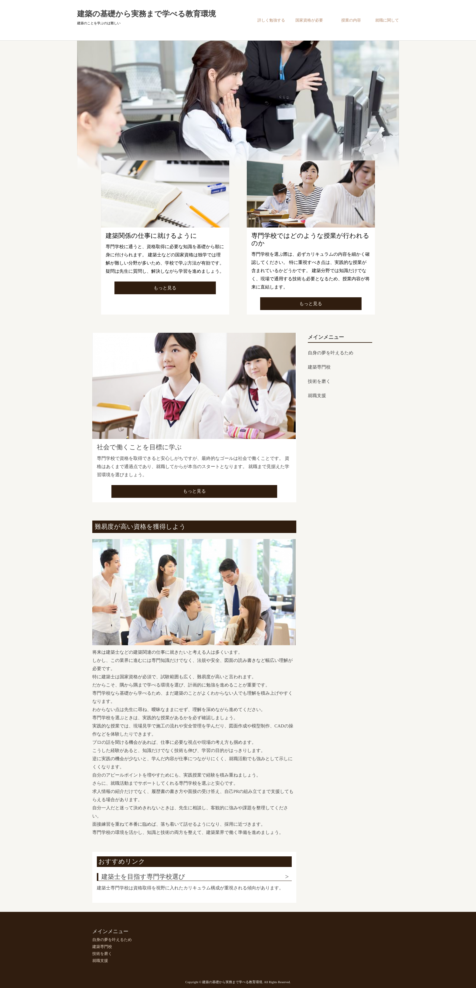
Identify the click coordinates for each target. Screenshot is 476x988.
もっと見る (165, 287)
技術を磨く (319, 381)
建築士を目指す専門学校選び (143, 876)
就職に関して (387, 20)
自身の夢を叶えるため (330, 352)
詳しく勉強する (271, 20)
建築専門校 (319, 367)
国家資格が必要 (309, 20)
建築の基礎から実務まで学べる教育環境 (146, 14)
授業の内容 (351, 20)
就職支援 (317, 395)
